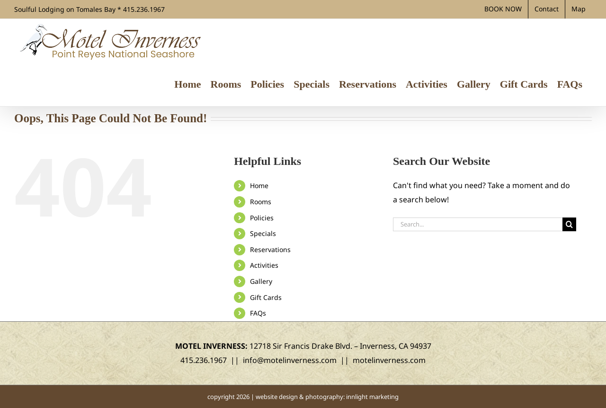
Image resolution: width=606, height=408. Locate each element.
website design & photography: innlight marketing (327, 396)
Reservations (270, 249)
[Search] (569, 224)
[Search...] (477, 224)
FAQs (258, 312)
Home (259, 185)
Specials (263, 233)
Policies (262, 217)
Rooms (260, 201)
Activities (264, 265)
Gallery (261, 281)
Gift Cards (266, 297)
